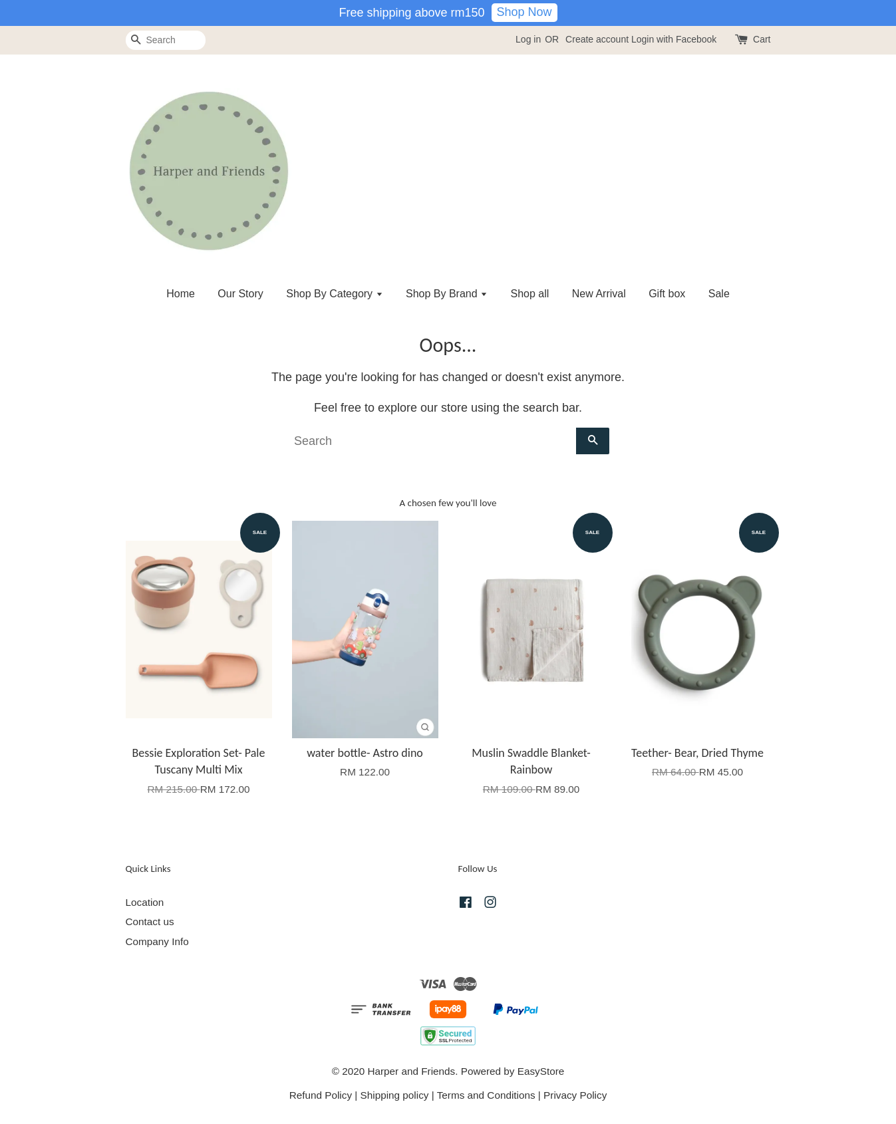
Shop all (530, 293)
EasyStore (541, 1071)
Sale (719, 293)
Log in (528, 39)
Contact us (150, 921)
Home (180, 293)
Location (145, 902)
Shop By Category (334, 293)
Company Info (157, 941)
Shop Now (524, 12)
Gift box (667, 293)
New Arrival (599, 293)
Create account (597, 39)
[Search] (166, 40)
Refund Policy (320, 1095)
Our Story (240, 293)
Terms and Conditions (486, 1095)
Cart (761, 39)
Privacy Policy (575, 1095)
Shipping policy (395, 1095)
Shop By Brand (447, 293)
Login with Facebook (673, 39)
